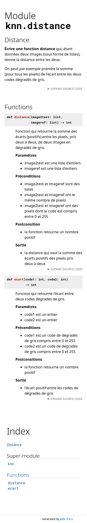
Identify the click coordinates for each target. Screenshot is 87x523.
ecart (13, 488)
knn (11, 463)
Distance (14, 444)
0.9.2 (66, 519)
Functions (18, 474)
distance (16, 482)
